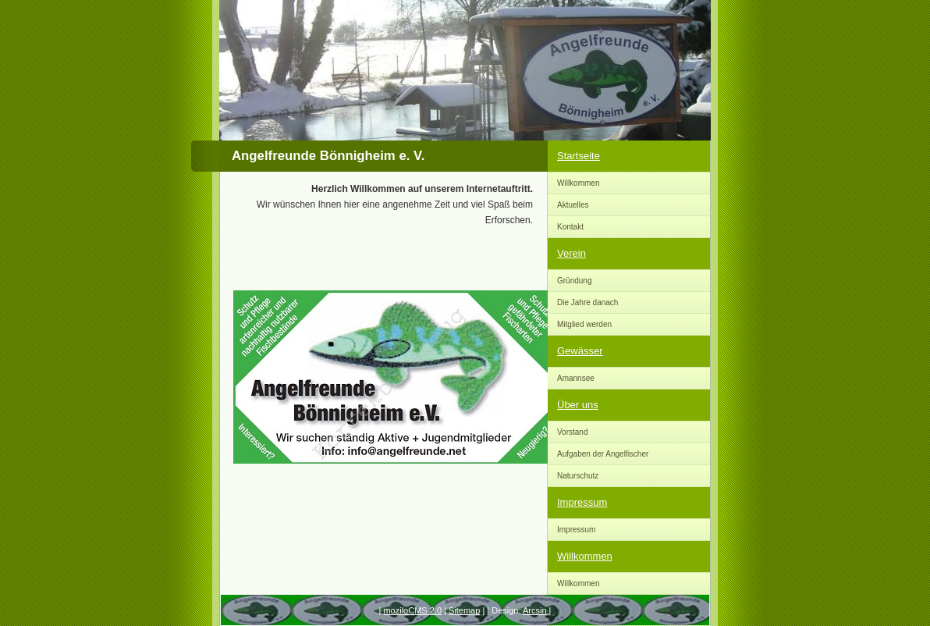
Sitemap (464, 610)
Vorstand (572, 432)
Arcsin (535, 610)
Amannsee (576, 378)
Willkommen (578, 183)
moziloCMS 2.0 (412, 610)
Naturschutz (577, 475)
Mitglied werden (584, 324)
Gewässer (580, 351)
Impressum (582, 502)
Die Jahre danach (587, 302)
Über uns (577, 405)
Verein (571, 253)
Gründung (574, 280)
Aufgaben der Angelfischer (602, 454)
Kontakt (570, 226)
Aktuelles (573, 205)
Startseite (578, 156)
